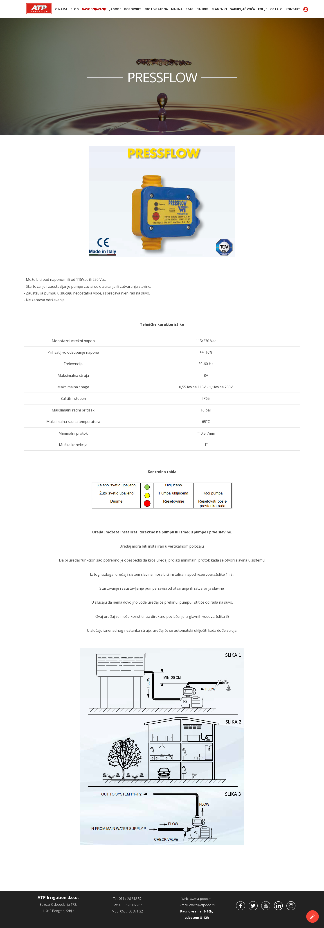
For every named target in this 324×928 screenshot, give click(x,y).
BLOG (74, 9)
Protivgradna (156, 9)
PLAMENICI (219, 9)
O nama (61, 9)
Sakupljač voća (242, 9)
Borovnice (132, 9)
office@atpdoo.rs (202, 905)
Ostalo (276, 9)
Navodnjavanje (94, 9)
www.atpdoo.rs (201, 899)
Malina (176, 9)
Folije (262, 9)
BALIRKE (202, 9)
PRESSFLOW (162, 77)
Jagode (115, 9)
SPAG (190, 9)
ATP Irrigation (39, 8)
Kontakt (293, 9)
